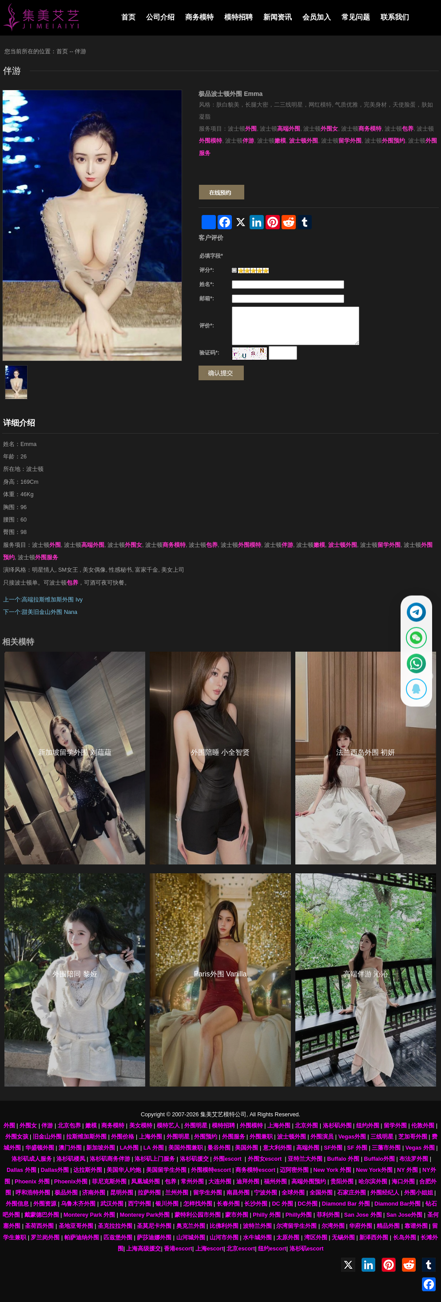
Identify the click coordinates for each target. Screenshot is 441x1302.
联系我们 (395, 17)
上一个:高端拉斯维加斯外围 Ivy (43, 600)
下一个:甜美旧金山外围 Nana (40, 612)
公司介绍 (160, 17)
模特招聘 (238, 17)
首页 (128, 17)
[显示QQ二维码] (413, 695)
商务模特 (199, 17)
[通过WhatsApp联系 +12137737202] (413, 665)
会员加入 (316, 17)
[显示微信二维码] (413, 636)
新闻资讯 (277, 17)
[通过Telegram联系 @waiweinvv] (413, 606)
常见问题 (356, 17)
